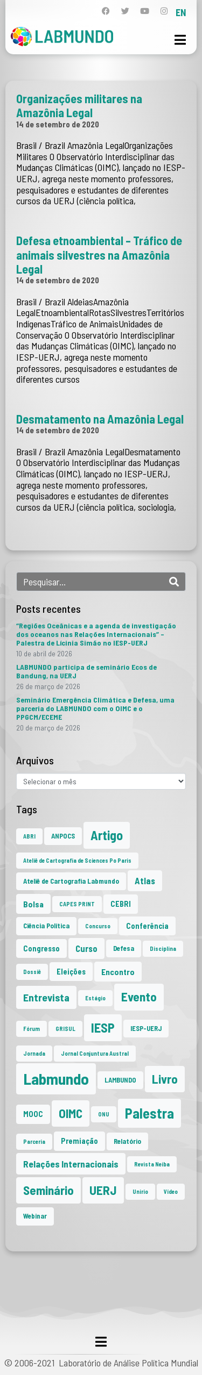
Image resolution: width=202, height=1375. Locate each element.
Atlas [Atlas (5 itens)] (145, 880)
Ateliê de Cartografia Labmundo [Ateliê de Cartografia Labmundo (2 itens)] (71, 881)
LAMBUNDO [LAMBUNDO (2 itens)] (120, 1080)
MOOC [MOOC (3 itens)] (33, 1114)
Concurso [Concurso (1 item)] (97, 925)
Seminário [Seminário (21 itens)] (48, 1190)
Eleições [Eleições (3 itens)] (71, 971)
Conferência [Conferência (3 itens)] (147, 925)
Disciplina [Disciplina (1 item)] (163, 948)
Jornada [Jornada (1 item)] (34, 1053)
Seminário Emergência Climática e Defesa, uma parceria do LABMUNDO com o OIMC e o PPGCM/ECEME (95, 708)
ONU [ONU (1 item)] (103, 1114)
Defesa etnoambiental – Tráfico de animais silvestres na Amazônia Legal (99, 254)
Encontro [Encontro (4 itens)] (118, 971)
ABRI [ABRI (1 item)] (29, 836)
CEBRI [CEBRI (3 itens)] (120, 903)
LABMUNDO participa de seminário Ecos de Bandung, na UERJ (86, 671)
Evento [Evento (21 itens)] (139, 996)
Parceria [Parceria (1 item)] (34, 1141)
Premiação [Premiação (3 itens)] (79, 1140)
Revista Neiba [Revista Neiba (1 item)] (152, 1164)
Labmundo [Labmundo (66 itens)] (56, 1078)
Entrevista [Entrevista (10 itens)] (46, 997)
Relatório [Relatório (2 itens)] (127, 1141)
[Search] (174, 581)
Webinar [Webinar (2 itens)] (35, 1216)
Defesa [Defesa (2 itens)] (123, 948)
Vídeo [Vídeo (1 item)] (171, 1191)
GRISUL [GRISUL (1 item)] (65, 1028)
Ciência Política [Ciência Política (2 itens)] (46, 925)
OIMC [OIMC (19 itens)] (70, 1113)
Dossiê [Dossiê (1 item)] (32, 971)
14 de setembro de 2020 (57, 124)
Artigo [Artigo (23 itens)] (106, 835)
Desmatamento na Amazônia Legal (100, 419)
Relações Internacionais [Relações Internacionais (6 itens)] (71, 1163)
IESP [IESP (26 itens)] (103, 1027)
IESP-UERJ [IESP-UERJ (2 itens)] (146, 1028)
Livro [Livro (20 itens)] (165, 1078)
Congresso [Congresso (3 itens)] (41, 948)
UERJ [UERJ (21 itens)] (103, 1190)
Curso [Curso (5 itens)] (86, 948)
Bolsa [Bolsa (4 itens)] (33, 904)
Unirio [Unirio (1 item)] (140, 1191)
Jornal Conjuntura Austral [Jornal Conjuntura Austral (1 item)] (95, 1053)
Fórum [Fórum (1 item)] (31, 1028)
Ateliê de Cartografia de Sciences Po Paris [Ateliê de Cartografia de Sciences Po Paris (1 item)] (77, 860)
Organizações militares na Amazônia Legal (79, 105)
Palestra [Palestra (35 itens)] (149, 1113)
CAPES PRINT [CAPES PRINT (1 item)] (77, 903)
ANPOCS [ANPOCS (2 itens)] (63, 836)
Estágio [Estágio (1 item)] (95, 997)
